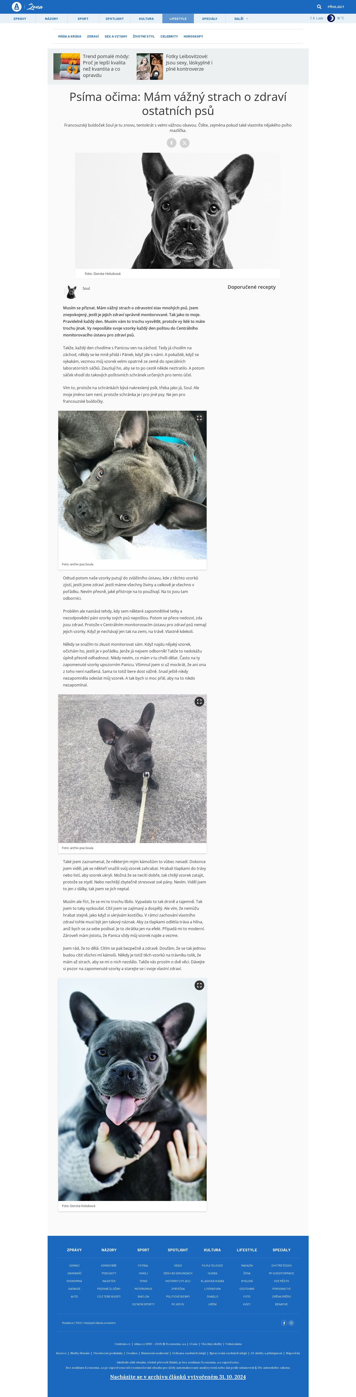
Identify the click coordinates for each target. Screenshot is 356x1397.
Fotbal (143, 1265)
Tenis (143, 1281)
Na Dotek (109, 1281)
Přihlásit (336, 7)
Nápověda (293, 1353)
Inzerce (61, 1353)
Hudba (212, 1273)
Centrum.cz (123, 1344)
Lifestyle (247, 1249)
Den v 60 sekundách (178, 1273)
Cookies (132, 1353)
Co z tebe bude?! (109, 1296)
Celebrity (169, 36)
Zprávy (19, 18)
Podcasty (109, 1273)
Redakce (68, 1322)
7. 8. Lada (316, 18)
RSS (79, 1322)
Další (238, 18)
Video (178, 1265)
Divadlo (212, 1296)
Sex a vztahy (116, 36)
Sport (83, 18)
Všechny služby (212, 1344)
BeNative (281, 1304)
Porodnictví (281, 1288)
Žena (246, 1273)
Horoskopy (193, 36)
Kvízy (247, 1304)
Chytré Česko (281, 1265)
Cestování (247, 1288)
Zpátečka (178, 1288)
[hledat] (319, 6)
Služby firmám (80, 1353)
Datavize (74, 1288)
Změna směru (281, 1296)
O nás (193, 1344)
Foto (246, 1296)
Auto (74, 1296)
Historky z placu (177, 1281)
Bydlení (247, 1281)
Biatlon (143, 1296)
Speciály (209, 18)
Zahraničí (74, 1273)
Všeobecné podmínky (108, 1353)
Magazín (247, 1265)
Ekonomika (74, 1281)
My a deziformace (281, 1273)
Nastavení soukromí (155, 1353)
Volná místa (233, 1344)
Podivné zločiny (109, 1288)
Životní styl (144, 36)
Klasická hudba (212, 1281)
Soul (86, 288)
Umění (212, 1304)
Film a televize (212, 1265)
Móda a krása (69, 36)
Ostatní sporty (143, 1304)
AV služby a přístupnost (267, 1353)
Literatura (212, 1288)
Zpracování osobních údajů (229, 1353)
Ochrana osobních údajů (189, 1353)
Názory (51, 18)
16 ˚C (335, 18)
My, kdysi (178, 1304)
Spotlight (115, 18)
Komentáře (109, 1265)
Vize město (281, 1281)
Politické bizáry (178, 1296)
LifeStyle (178, 18)
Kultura (146, 18)
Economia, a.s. (176, 1344)
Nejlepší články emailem (100, 1322)
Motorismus (143, 1288)
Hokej (143, 1273)
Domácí (74, 1265)
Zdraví (93, 36)
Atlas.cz (139, 1344)
